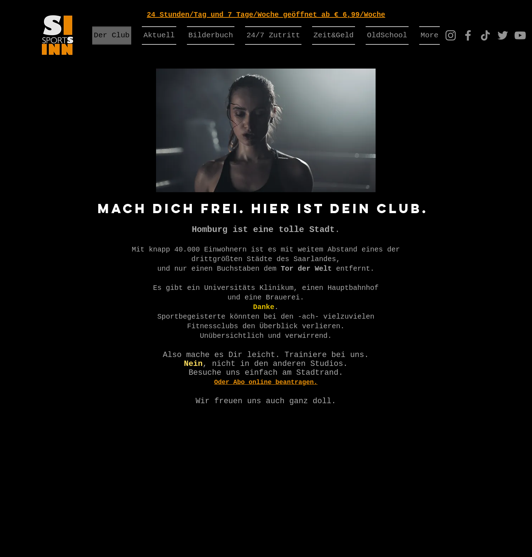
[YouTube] (520, 35)
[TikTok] (485, 35)
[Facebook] (468, 35)
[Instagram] (451, 35)
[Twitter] (503, 35)
